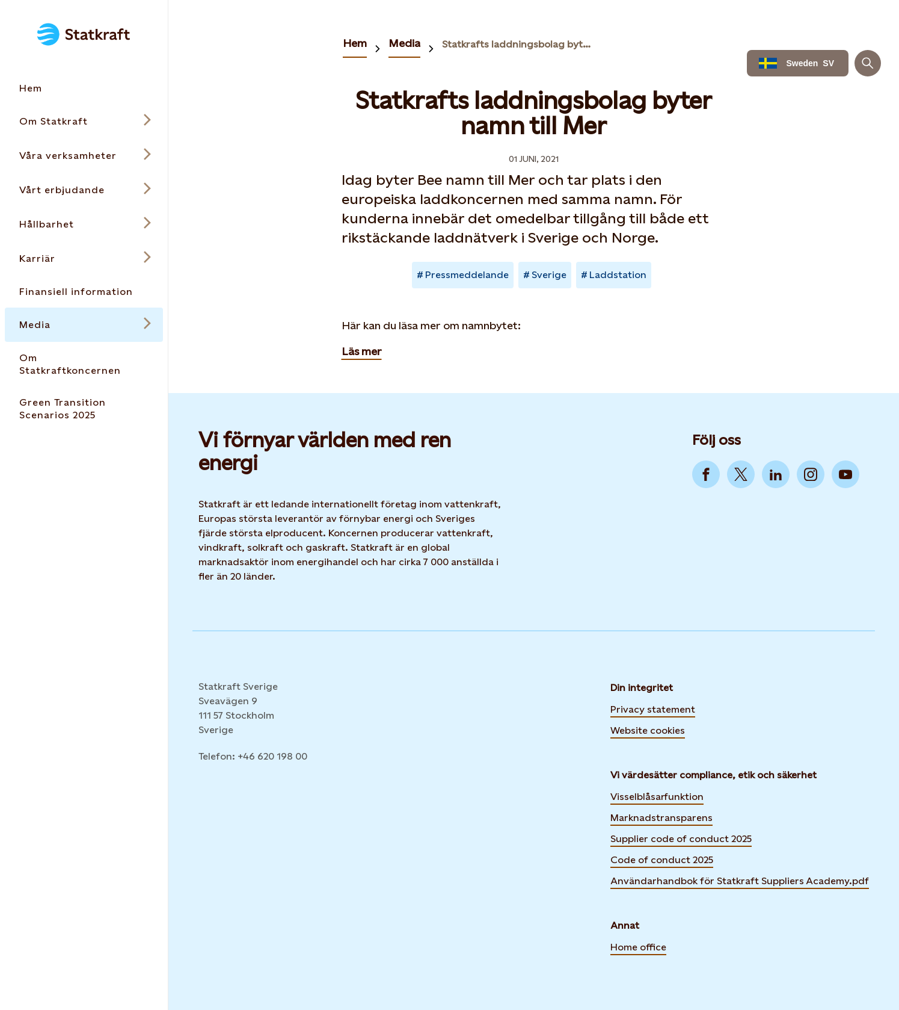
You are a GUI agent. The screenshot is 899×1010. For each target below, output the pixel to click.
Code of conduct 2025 (661, 860)
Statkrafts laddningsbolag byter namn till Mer (519, 44)
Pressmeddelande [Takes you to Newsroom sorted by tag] (467, 274)
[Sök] (868, 63)
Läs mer (362, 351)
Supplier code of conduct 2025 (681, 838)
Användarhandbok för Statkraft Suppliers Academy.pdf (739, 881)
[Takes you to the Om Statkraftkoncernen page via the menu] (84, 364)
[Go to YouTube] (845, 474)
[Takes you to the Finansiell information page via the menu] (84, 292)
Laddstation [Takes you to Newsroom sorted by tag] (617, 274)
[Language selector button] (797, 63)
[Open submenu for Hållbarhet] (84, 224)
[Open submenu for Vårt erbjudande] (84, 190)
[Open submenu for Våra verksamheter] (84, 155)
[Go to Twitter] (741, 474)
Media (404, 43)
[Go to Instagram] (810, 474)
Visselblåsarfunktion (657, 796)
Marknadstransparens (661, 817)
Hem (355, 43)
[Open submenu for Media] (84, 325)
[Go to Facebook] (706, 474)
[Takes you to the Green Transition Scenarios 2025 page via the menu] (84, 408)
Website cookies (647, 729)
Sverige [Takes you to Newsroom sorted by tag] (549, 274)
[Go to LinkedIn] (776, 474)
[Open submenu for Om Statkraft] (84, 121)
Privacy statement (652, 709)
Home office (638, 947)
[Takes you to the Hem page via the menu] (84, 88)
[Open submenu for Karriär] (84, 258)
